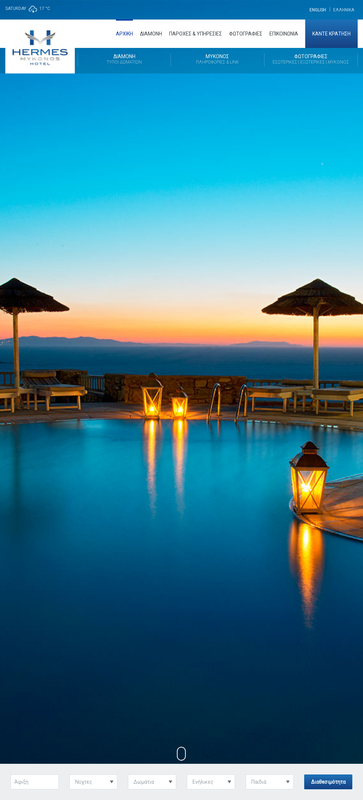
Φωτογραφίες (245, 34)
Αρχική (124, 34)
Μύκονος (217, 60)
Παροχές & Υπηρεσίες (195, 34)
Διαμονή (151, 34)
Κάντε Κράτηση (331, 34)
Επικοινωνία (283, 34)
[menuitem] (318, 9)
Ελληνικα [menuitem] (343, 9)
